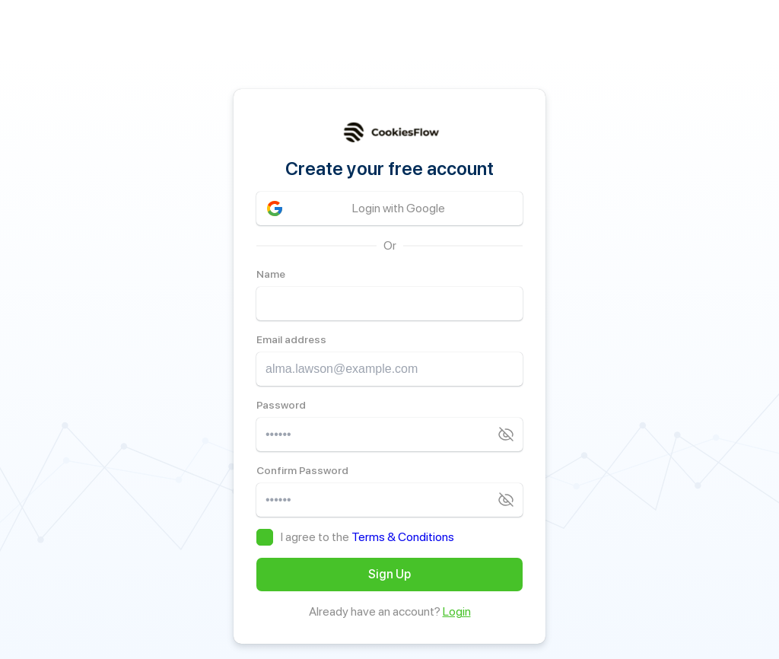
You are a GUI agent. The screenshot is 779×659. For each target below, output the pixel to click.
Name (270, 274)
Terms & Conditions (402, 537)
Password (281, 405)
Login (457, 611)
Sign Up (389, 574)
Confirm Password (302, 470)
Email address (291, 339)
